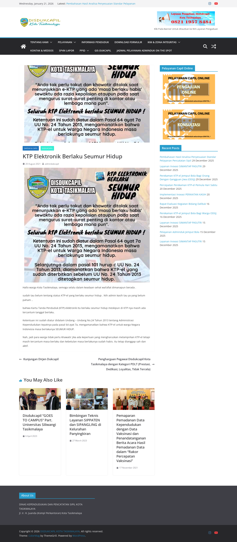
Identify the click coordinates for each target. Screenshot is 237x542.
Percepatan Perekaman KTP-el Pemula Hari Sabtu (188, 185)
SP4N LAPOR (66, 50)
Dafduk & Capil (30, 148)
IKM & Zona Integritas (162, 42)
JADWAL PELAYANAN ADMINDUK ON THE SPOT (144, 50)
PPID (82, 50)
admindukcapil (52, 163)
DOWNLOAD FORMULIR (128, 42)
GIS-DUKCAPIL (103, 50)
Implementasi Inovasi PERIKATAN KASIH (183, 194)
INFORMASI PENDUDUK (95, 42)
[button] (50, 42)
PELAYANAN (65, 42)
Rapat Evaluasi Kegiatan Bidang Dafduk (183, 203)
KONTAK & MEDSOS (41, 50)
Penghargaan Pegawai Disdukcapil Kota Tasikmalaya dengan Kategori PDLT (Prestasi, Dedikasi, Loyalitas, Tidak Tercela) (123, 364)
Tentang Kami (39, 42)
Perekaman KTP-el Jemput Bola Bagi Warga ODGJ (188, 213)
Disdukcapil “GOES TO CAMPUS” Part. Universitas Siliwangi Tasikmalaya (39, 422)
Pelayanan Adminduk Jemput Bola (179, 232)
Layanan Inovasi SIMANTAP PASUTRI (181, 166)
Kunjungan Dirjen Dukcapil (39, 359)
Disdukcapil (47, 148)
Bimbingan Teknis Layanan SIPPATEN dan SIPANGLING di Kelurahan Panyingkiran (85, 424)
